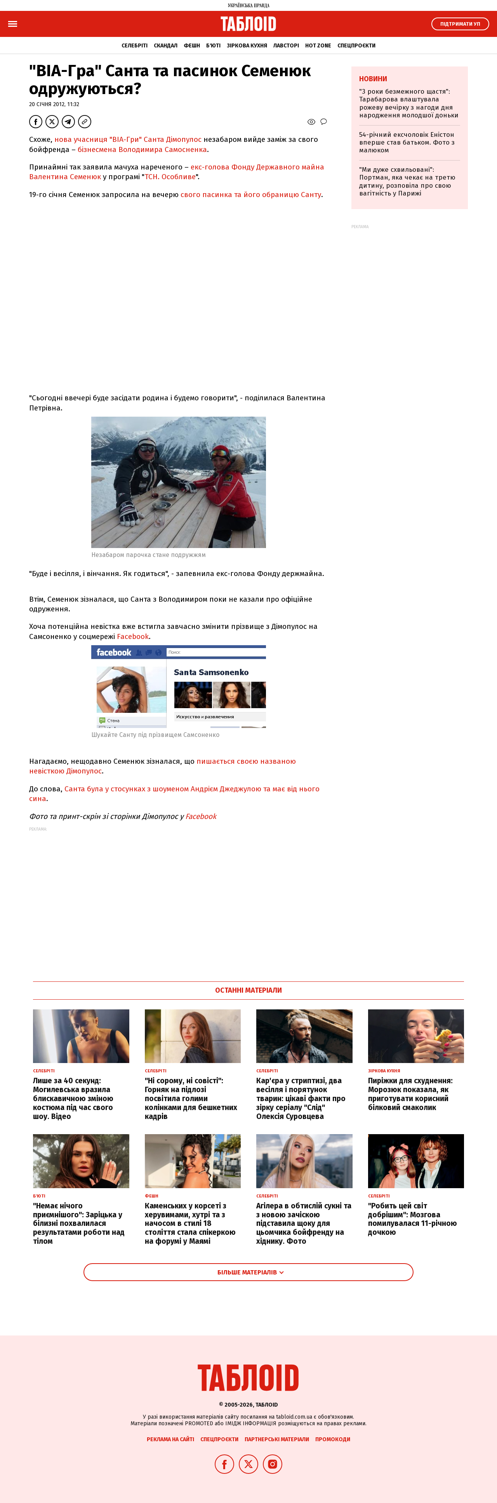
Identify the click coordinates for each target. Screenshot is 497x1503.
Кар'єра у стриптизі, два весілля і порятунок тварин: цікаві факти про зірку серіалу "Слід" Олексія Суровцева (301, 1098)
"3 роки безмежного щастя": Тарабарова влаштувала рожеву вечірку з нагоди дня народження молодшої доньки (409, 103)
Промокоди (332, 1439)
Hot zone (318, 45)
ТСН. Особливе (170, 176)
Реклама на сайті (170, 1439)
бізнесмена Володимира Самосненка (142, 149)
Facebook (133, 636)
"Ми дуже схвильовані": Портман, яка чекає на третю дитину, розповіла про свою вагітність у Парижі (407, 181)
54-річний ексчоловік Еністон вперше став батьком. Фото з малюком (407, 143)
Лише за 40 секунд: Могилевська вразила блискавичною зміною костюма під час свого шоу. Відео (73, 1098)
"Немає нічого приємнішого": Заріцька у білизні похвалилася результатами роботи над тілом (79, 1223)
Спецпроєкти (356, 45)
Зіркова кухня (247, 45)
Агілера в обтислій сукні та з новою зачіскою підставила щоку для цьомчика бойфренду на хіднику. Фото (303, 1223)
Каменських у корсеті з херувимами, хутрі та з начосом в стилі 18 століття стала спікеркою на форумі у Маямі (190, 1223)
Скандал (165, 45)
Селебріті (135, 45)
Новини (373, 79)
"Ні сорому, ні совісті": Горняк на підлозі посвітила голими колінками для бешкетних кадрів (191, 1098)
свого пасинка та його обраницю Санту (251, 194)
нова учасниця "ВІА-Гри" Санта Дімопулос (128, 139)
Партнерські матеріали (277, 1439)
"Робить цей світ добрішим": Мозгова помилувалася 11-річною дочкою (412, 1219)
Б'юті (213, 45)
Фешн (192, 45)
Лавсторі (286, 45)
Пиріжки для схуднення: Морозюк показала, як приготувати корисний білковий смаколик (410, 1094)
